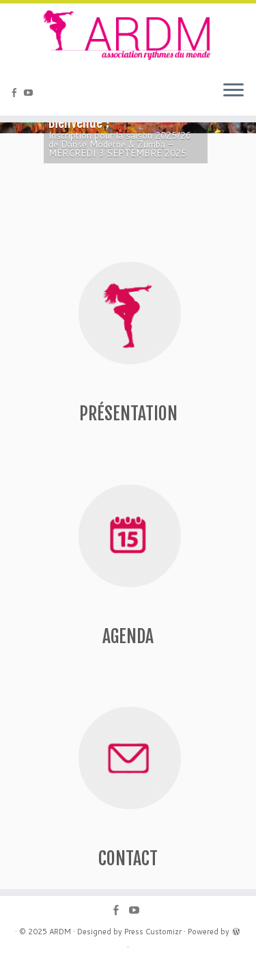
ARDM (60, 931)
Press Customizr (153, 931)
